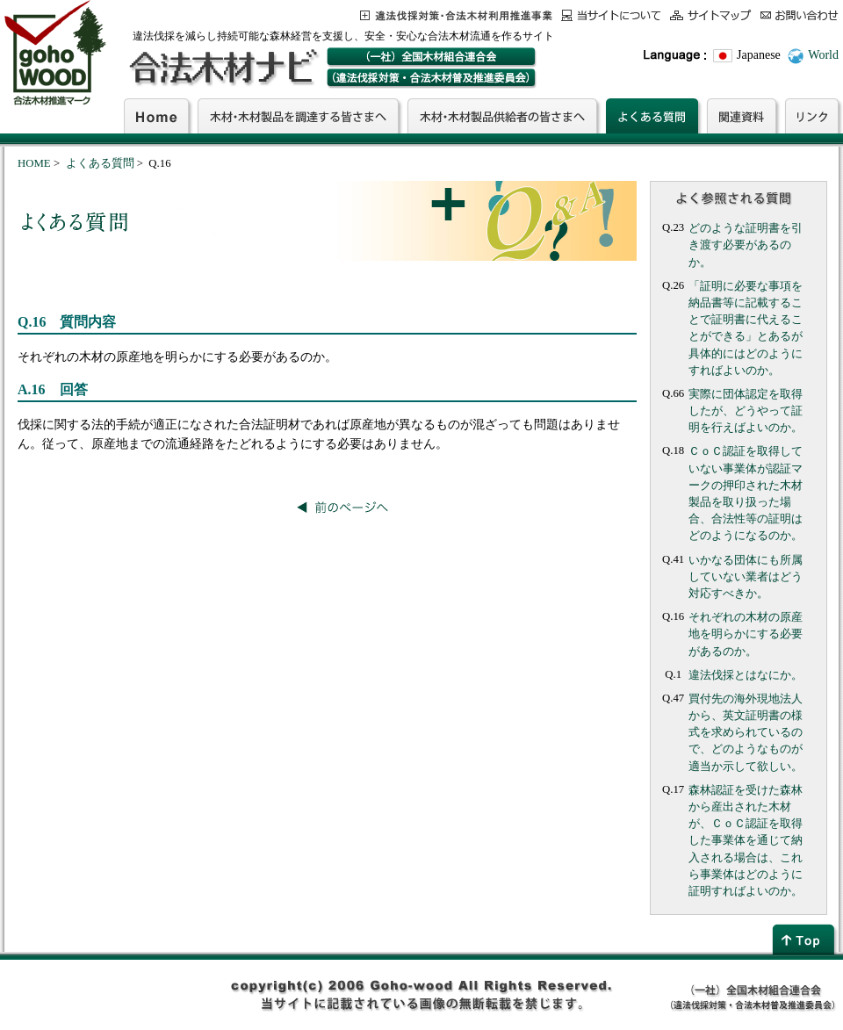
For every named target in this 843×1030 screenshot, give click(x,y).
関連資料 (741, 115)
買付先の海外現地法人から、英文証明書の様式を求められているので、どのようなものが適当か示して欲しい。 (745, 733)
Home (156, 115)
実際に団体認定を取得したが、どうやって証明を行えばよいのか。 (745, 411)
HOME (34, 163)
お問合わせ (799, 15)
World (823, 54)
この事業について (456, 15)
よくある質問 (652, 115)
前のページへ (342, 507)
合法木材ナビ (222, 68)
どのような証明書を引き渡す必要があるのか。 (745, 245)
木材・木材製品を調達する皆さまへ (298, 115)
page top (805, 939)
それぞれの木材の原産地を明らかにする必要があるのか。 (745, 634)
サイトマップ (711, 15)
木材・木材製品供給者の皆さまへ (502, 115)
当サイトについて (611, 15)
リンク (812, 115)
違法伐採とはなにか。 (745, 675)
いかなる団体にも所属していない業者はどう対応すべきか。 (745, 577)
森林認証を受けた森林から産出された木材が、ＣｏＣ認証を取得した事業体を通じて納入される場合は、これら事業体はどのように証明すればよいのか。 (745, 840)
